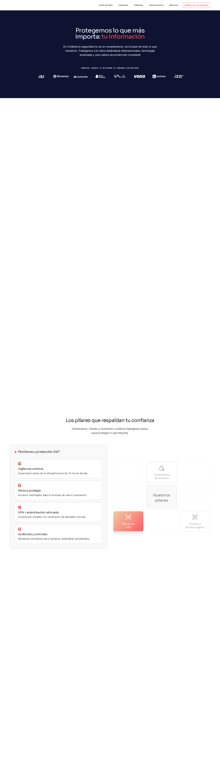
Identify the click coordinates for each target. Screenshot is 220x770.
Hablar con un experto (196, 5)
